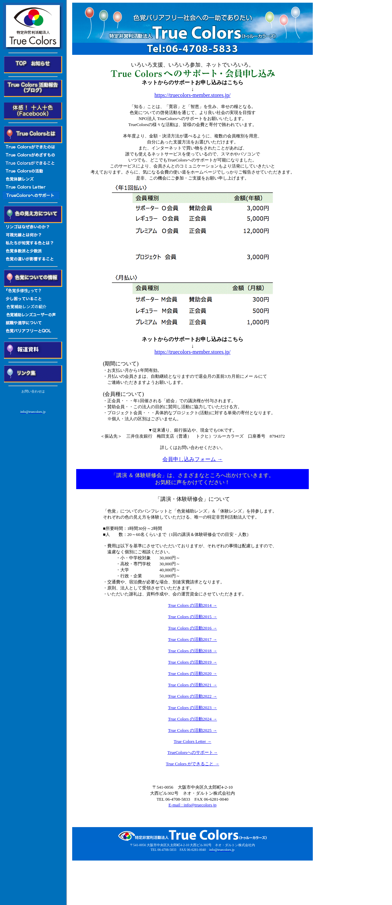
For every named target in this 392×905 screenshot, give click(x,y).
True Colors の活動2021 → (192, 684)
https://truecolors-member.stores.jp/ (192, 95)
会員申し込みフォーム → (192, 459)
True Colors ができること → (192, 763)
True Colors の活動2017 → (192, 639)
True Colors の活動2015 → (192, 616)
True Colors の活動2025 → (192, 730)
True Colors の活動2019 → (192, 662)
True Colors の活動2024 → (192, 718)
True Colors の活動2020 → (192, 673)
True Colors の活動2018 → (192, 650)
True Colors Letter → (193, 741)
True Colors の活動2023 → (192, 707)
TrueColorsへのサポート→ (192, 752)
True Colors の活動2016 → (192, 628)
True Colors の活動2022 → (192, 696)
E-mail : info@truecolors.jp (192, 804)
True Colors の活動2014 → (192, 605)
